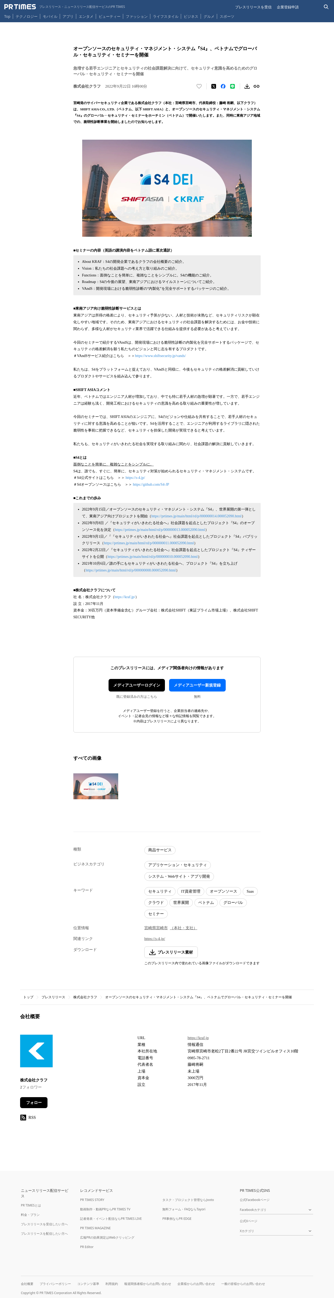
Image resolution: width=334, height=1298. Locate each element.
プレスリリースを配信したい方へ (44, 1233)
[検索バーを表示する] (326, 6)
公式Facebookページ (255, 1200)
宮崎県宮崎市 (156, 928)
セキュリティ (160, 891)
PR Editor (87, 1247)
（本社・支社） (183, 928)
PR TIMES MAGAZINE (95, 1228)
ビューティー (110, 16)
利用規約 (111, 1284)
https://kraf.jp (198, 1038)
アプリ (68, 16)
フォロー (34, 1103)
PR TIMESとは (31, 1205)
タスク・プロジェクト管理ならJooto (188, 1200)
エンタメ (86, 16)
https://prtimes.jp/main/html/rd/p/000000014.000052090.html (196, 516)
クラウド (156, 902)
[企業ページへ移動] (36, 1052)
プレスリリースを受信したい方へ (44, 1224)
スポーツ (227, 16)
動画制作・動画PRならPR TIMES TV (105, 1209)
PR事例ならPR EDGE (176, 1218)
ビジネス (191, 16)
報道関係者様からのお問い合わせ (147, 1284)
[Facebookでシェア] (223, 86)
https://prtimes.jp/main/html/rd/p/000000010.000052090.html (153, 557)
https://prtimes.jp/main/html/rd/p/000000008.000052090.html (131, 570)
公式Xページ (248, 1221)
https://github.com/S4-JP (151, 484)
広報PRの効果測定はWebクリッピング (107, 1237)
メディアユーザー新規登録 (197, 685)
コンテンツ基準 (88, 1284)
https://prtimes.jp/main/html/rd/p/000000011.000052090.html (149, 543)
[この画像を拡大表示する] (95, 786)
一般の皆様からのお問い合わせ (243, 1284)
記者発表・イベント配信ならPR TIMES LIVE (111, 1218)
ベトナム (206, 902)
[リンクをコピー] (256, 86)
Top (7, 16)
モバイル (50, 16)
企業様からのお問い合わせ (196, 1284)
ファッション (137, 16)
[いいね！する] (199, 86)
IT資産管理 (190, 891)
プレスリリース (53, 997)
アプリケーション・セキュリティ (177, 865)
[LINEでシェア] (232, 86)
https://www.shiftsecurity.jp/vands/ (160, 356)
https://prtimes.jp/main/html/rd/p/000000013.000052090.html (160, 530)
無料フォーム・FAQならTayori (183, 1209)
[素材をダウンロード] (247, 86)
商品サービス (160, 850)
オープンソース (223, 891)
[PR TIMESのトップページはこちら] (64, 7)
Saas (250, 891)
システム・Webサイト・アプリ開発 (179, 876)
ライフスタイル (165, 16)
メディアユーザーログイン (136, 685)
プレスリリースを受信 (253, 6)
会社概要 (27, 1284)
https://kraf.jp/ (125, 597)
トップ (28, 997)
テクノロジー (27, 16)
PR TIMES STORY (92, 1200)
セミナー (156, 914)
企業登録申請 (288, 6)
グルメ (209, 16)
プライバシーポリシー (55, 1284)
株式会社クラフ (85, 997)
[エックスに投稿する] (214, 86)
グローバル (233, 902)
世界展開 (181, 902)
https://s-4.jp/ (135, 478)
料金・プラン (30, 1214)
